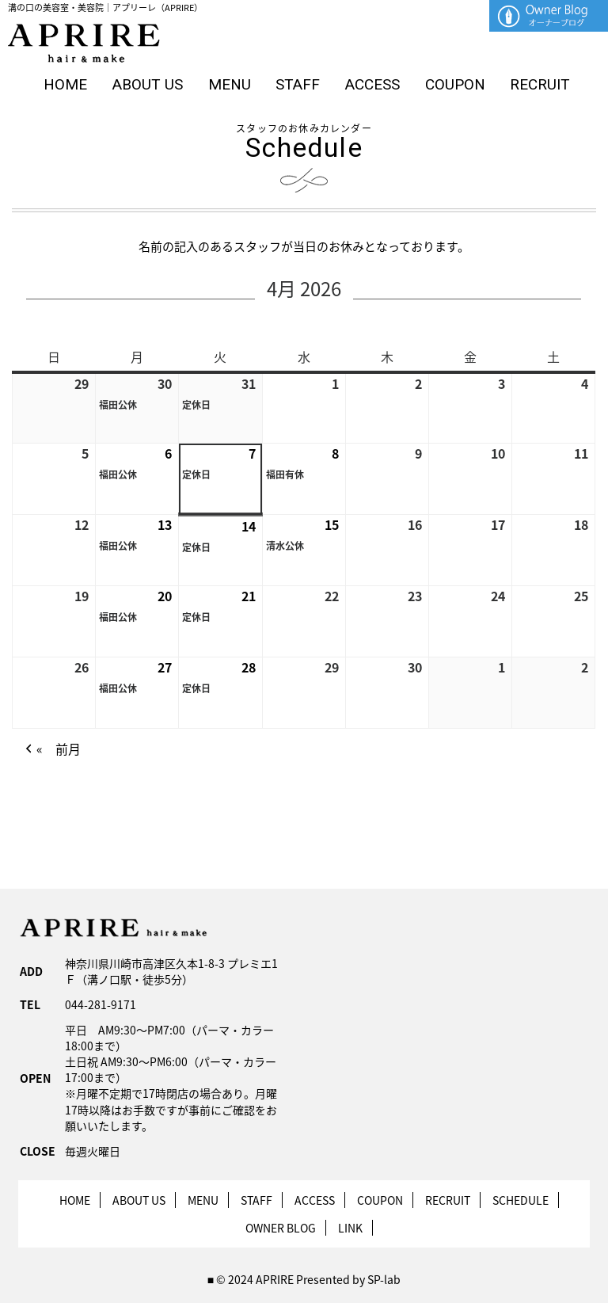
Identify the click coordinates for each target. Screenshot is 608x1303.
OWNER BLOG (280, 1228)
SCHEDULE (520, 1200)
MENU (229, 84)
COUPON (455, 84)
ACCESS (372, 84)
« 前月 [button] (51, 749)
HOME (65, 84)
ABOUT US (147, 84)
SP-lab (384, 1279)
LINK (350, 1228)
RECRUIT (540, 84)
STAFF (298, 84)
